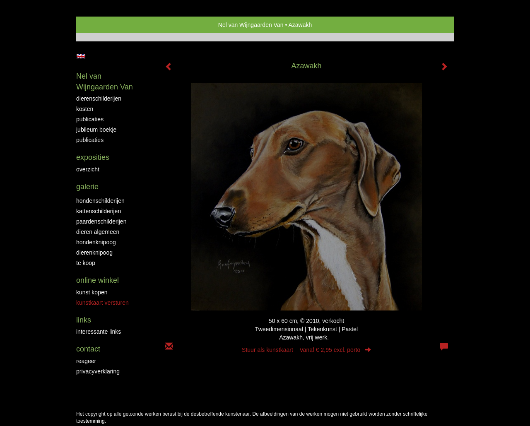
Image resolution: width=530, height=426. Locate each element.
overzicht (87, 169)
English (81, 56)
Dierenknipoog (94, 252)
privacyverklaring (98, 371)
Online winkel (97, 280)
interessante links (98, 331)
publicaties (90, 140)
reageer (86, 361)
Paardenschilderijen (101, 221)
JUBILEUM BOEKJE (96, 129)
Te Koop (85, 263)
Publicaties (90, 119)
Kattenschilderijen (98, 211)
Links (83, 320)
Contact (88, 349)
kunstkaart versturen (102, 302)
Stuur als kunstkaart (306, 350)
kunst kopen (92, 292)
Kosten (84, 109)
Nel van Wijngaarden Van (251, 25)
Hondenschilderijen (100, 200)
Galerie (87, 187)
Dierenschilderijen (98, 98)
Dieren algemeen (97, 232)
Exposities (92, 157)
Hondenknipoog (96, 242)
